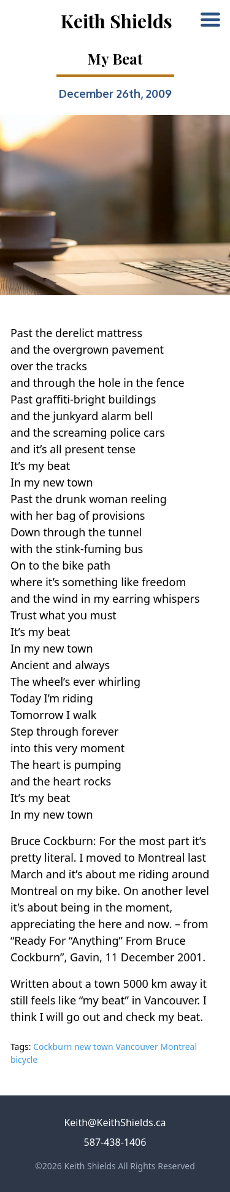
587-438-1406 (115, 1142)
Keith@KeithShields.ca (115, 1122)
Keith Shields (116, 21)
